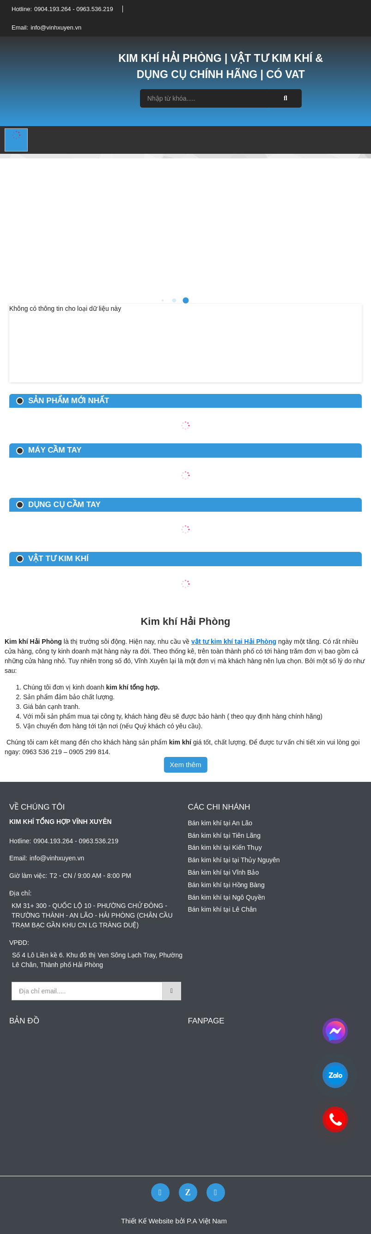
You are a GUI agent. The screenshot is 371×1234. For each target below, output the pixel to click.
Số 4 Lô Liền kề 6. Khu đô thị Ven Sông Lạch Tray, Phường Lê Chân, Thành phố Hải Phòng (97, 959)
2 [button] (162, 300)
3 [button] (174, 300)
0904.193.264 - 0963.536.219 (73, 9)
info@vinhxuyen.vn (55, 27)
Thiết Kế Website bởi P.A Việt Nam (174, 1221)
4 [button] (185, 300)
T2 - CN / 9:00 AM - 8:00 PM (90, 875)
